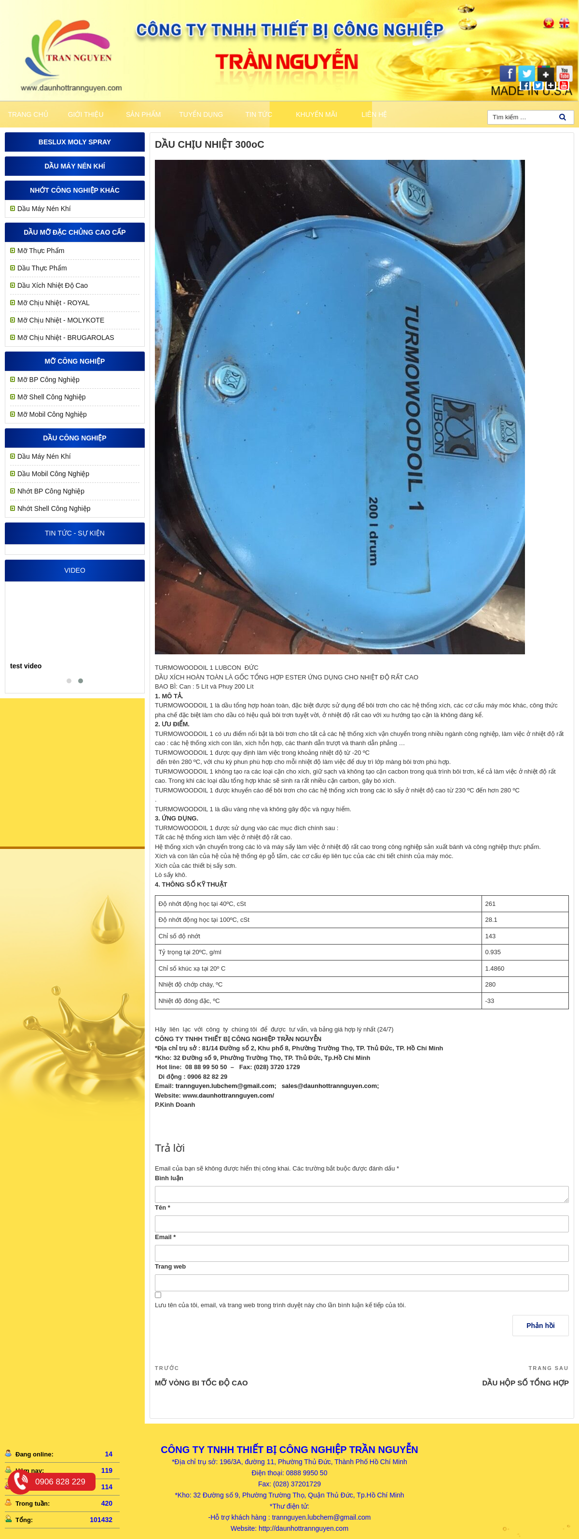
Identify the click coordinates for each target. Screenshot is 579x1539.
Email (165, 1237)
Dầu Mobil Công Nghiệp (53, 474)
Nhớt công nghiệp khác (75, 190)
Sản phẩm (143, 114)
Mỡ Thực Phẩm (40, 250)
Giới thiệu (86, 114)
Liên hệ (374, 114)
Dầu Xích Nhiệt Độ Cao (52, 285)
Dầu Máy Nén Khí (74, 166)
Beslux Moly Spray (75, 142)
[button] (69, 681)
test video (25, 666)
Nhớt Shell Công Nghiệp (54, 508)
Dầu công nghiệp (74, 438)
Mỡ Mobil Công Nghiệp (52, 414)
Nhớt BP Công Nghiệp (50, 491)
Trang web (170, 1266)
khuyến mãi (316, 114)
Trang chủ (28, 114)
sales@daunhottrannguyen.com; (330, 1085)
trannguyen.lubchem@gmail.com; (226, 1085)
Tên (162, 1207)
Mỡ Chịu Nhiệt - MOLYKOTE (60, 320)
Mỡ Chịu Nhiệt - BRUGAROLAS (65, 337)
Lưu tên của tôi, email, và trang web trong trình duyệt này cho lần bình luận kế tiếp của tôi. (280, 1305)
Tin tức (259, 114)
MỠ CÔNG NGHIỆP (75, 361)
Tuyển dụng (201, 114)
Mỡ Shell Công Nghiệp (51, 397)
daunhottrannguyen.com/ (236, 1095)
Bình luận (169, 1178)
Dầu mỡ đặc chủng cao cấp (74, 232)
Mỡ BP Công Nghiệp (48, 379)
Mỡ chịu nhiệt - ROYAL (53, 303)
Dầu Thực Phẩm (42, 268)
